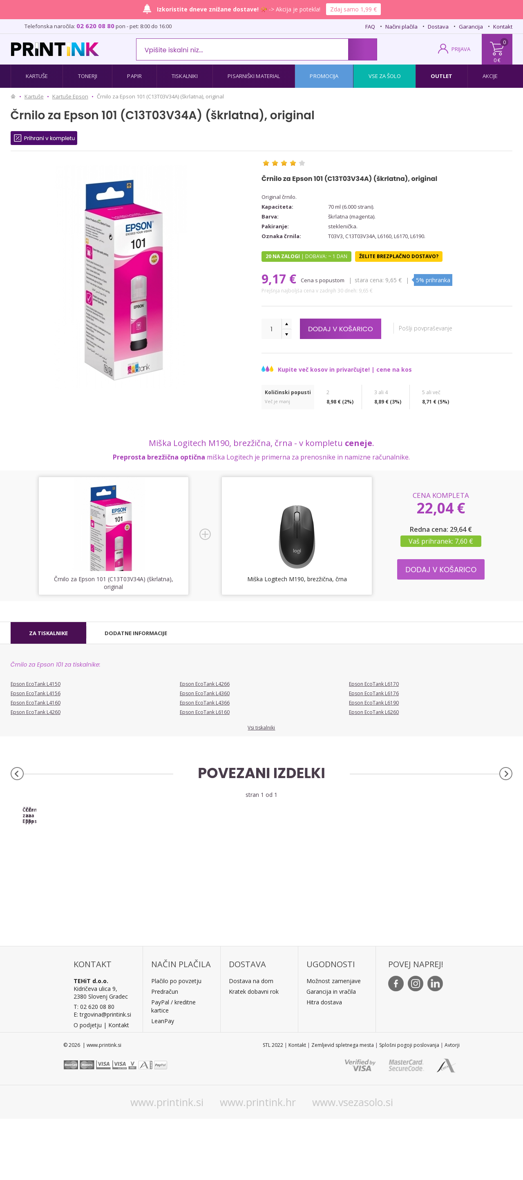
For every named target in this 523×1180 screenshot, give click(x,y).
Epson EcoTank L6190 (374, 702)
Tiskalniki (185, 76)
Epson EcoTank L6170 (374, 683)
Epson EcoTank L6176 (374, 693)
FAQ (370, 26)
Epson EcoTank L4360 (205, 693)
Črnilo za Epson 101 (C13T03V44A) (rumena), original (324, 874)
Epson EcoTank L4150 (35, 683)
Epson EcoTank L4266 (205, 683)
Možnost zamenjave (333, 1042)
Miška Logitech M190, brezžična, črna (297, 579)
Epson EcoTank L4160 (35, 702)
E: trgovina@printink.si (102, 1076)
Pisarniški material (254, 76)
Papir (134, 76)
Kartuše (37, 76)
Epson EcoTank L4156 (35, 693)
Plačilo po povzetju (176, 1042)
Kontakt (502, 26)
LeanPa (161, 1082)
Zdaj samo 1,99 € (353, 9)
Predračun (164, 1053)
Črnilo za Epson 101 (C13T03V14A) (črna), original (73, 874)
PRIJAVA (460, 49)
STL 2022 (273, 1106)
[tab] (48, 633)
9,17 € (280, 278)
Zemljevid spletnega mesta (342, 1106)
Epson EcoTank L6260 (374, 712)
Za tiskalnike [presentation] (48, 633)
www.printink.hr (258, 1163)
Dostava (438, 26)
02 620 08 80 (95, 26)
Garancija (471, 26)
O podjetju (88, 1086)
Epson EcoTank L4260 (35, 712)
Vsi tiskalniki (261, 727)
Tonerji (88, 76)
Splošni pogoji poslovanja (409, 1106)
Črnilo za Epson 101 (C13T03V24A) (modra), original (198, 874)
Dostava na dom (251, 1042)
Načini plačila (401, 26)
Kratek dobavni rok (254, 1053)
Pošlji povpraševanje (431, 328)
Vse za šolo (385, 76)
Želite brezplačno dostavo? (398, 256)
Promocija (324, 76)
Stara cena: (370, 280)
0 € (497, 60)
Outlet (442, 76)
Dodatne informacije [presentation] (136, 633)
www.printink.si (166, 1163)
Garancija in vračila (331, 1053)
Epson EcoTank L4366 (205, 702)
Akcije (490, 76)
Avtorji (452, 1106)
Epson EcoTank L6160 (205, 712)
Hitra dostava (324, 1063)
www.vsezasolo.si (352, 1163)
